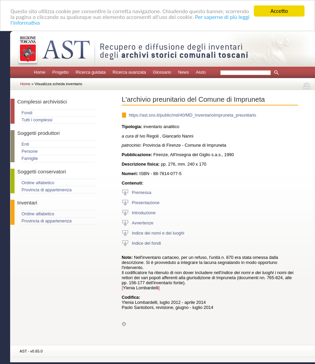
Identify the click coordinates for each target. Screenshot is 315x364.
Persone (30, 151)
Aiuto (200, 72)
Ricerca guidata (91, 72)
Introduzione (143, 212)
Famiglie (30, 158)
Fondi (27, 112)
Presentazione (146, 202)
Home (39, 72)
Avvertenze (142, 222)
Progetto (60, 72)
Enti (25, 144)
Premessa (141, 192)
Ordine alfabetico (38, 182)
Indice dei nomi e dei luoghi (158, 232)
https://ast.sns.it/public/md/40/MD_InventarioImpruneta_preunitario (192, 115)
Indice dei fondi (146, 242)
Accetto (279, 11)
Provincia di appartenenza (47, 189)
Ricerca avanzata (129, 72)
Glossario (162, 72)
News (183, 72)
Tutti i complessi (37, 119)
